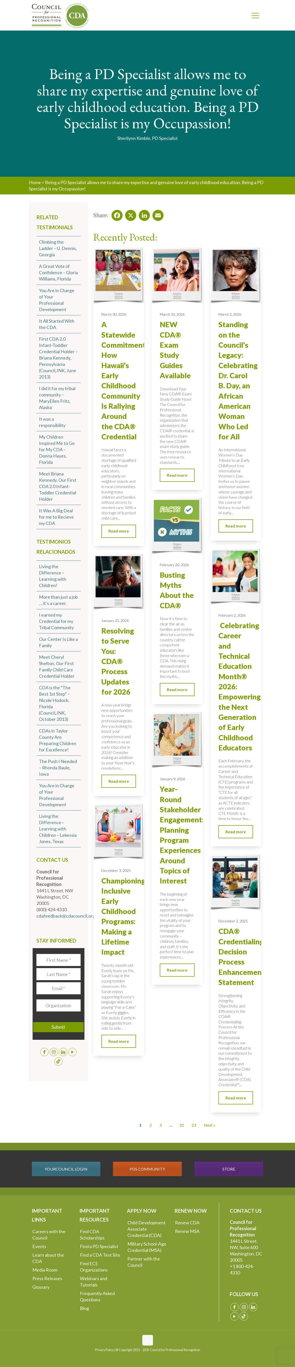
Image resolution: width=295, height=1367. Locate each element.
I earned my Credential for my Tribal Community (56, 621)
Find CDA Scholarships (92, 1235)
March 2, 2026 (229, 314)
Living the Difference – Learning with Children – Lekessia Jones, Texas (58, 828)
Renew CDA (187, 1222)
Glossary (41, 1287)
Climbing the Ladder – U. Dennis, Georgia (58, 248)
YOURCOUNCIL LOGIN (65, 1169)
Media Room (44, 1270)
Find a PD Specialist (99, 1246)
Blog (84, 1308)
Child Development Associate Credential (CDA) (146, 1229)
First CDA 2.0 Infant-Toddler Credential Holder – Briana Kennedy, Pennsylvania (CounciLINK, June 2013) (58, 357)
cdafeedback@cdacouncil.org (65, 916)
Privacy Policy (104, 1350)
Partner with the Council (143, 1262)
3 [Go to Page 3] (161, 1125)
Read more (118, 530)
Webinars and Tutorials (93, 1281)
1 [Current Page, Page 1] (140, 1125)
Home (35, 182)
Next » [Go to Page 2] (209, 1125)
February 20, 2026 (174, 565)
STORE (228, 1169)
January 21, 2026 (115, 620)
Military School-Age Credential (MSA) (146, 1247)
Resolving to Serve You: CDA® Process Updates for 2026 (117, 661)
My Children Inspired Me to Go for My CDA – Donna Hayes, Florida (57, 449)
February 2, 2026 (231, 615)
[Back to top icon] (147, 1340)
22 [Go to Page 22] (181, 1125)
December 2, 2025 (233, 921)
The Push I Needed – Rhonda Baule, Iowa (58, 767)
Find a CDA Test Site (100, 1255)
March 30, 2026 (113, 314)
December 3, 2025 (116, 870)
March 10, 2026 (172, 314)
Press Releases (47, 1278)
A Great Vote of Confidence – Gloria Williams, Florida (58, 272)
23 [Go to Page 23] (194, 1125)
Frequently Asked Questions (97, 1296)
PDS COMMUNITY (147, 1169)
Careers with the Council (48, 1235)
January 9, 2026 (172, 779)
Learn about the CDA (48, 1258)
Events (39, 1246)
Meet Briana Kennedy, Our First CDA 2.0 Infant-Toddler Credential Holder (57, 486)
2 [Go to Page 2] (150, 1125)
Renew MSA (187, 1231)
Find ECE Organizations (94, 1267)
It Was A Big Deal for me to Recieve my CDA (56, 517)
